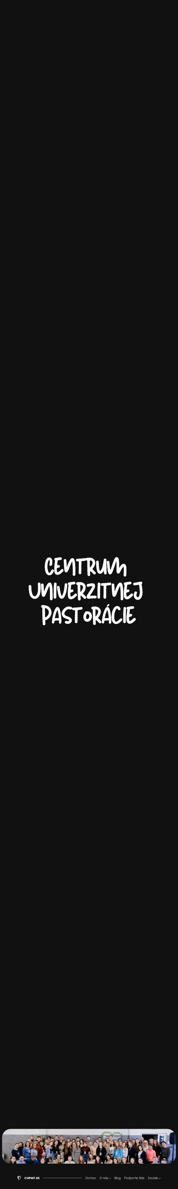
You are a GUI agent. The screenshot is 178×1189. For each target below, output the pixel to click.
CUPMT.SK (32, 1178)
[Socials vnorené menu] (154, 1178)
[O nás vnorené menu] (105, 1178)
